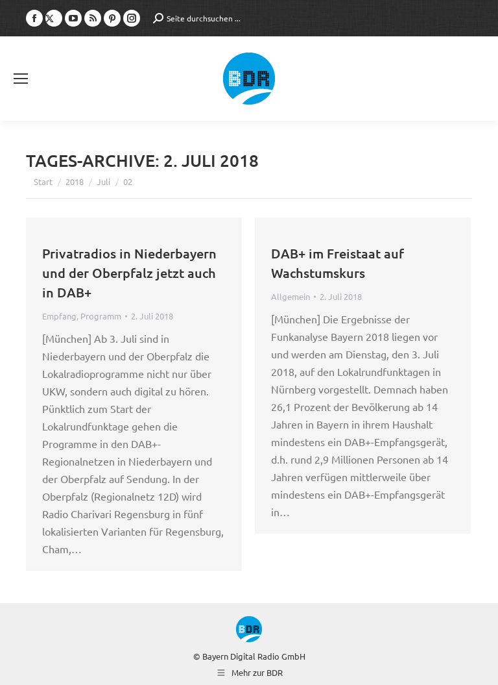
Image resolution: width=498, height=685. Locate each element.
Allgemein (290, 296)
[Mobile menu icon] (21, 78)
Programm (100, 315)
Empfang (59, 315)
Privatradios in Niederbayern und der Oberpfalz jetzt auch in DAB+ (129, 273)
